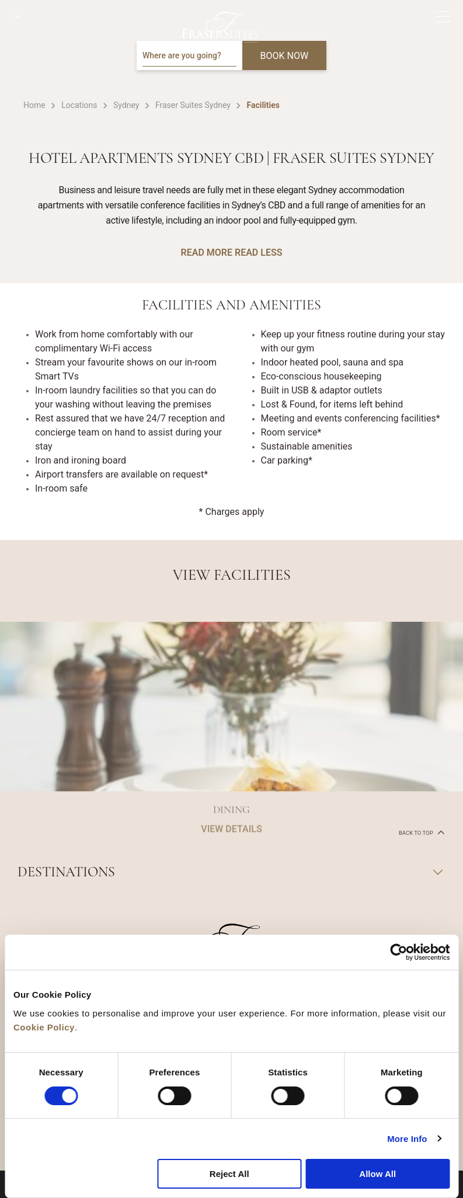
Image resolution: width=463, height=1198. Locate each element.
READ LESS (258, 252)
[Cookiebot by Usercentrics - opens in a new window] (398, 952)
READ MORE (206, 252)
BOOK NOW (284, 55)
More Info (407, 1139)
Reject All (229, 1174)
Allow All (377, 1174)
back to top (421, 832)
